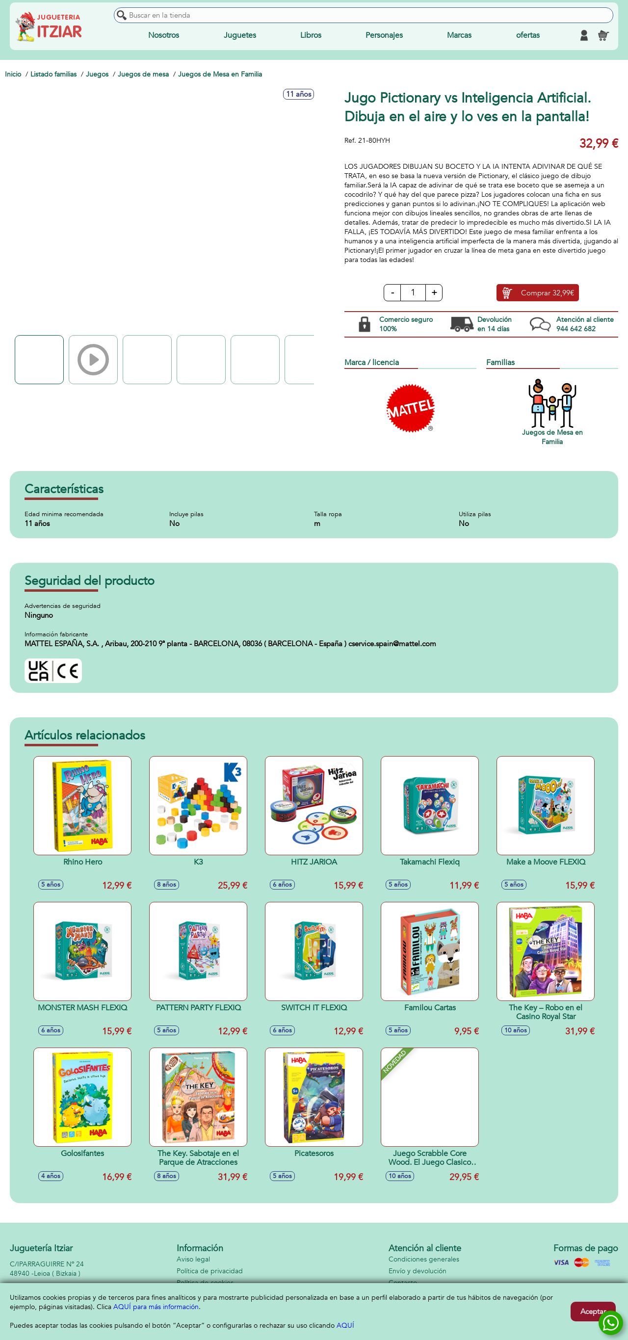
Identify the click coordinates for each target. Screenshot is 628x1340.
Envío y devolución (417, 1271)
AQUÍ (345, 1325)
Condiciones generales (424, 1259)
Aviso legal (193, 1259)
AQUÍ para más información (156, 1307)
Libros (310, 35)
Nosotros (163, 35)
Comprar (547, 293)
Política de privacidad (210, 1271)
